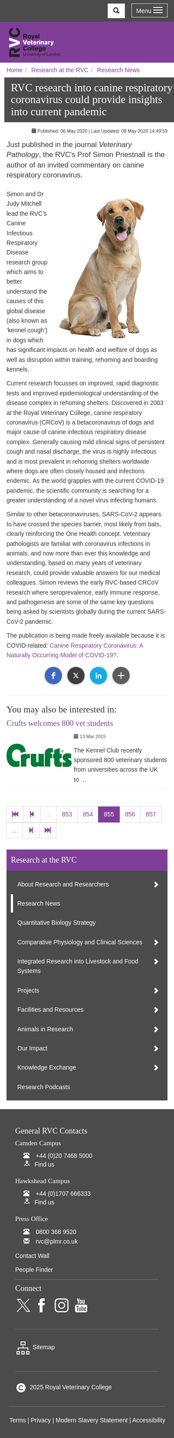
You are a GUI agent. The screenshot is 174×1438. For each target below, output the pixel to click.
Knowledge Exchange (46, 1067)
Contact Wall (32, 1255)
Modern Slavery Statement (92, 1420)
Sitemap (35, 1347)
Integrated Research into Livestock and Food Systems (77, 966)
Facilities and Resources (50, 1009)
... (48, 814)
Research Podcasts (43, 1087)
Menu (149, 10)
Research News (118, 70)
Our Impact (32, 1048)
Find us (44, 1164)
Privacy (41, 1420)
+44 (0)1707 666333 (63, 1193)
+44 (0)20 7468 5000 (64, 1155)
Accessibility (148, 1420)
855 (109, 814)
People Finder (34, 1269)
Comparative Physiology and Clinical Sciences (79, 942)
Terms (17, 1420)
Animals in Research (45, 1029)
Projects (28, 990)
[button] (53, 675)
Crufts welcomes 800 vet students (60, 723)
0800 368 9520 (56, 1231)
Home (15, 70)
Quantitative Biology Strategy (56, 922)
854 (88, 814)
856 (130, 814)
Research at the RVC (60, 70)
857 (151, 814)
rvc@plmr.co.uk (57, 1241)
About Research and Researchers (63, 884)
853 (67, 814)
